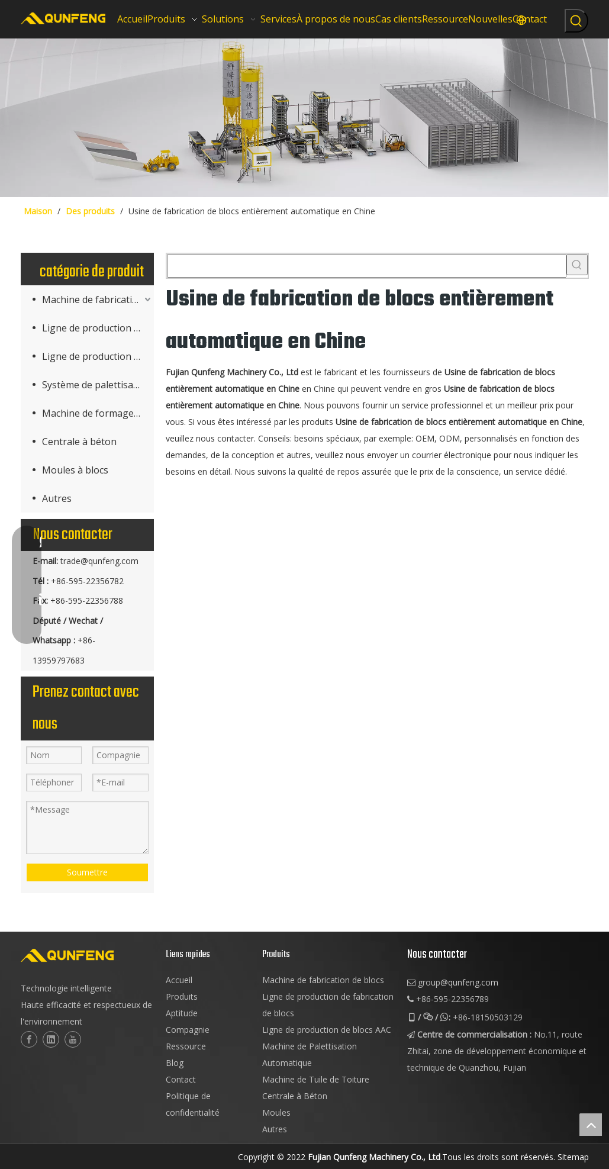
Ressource (186, 1046)
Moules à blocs (75, 469)
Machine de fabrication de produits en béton (98, 299)
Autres (57, 498)
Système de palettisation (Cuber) (98, 384)
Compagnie (188, 1029)
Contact (181, 1079)
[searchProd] (366, 266)
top (590, 1124)
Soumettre (87, 872)
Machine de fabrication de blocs (323, 980)
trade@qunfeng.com (99, 560)
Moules (276, 1112)
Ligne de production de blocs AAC (98, 356)
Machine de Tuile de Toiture (315, 1079)
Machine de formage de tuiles (98, 413)
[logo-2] (87, 955)
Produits (182, 996)
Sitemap (573, 1156)
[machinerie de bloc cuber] (304, 117)
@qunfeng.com (469, 982)
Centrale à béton (79, 441)
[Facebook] (29, 1039)
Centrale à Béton (294, 1096)
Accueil (179, 980)
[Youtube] (73, 1039)
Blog (174, 1062)
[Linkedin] (51, 1039)
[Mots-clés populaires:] (576, 21)
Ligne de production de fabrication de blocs (98, 327)
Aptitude (182, 1013)
